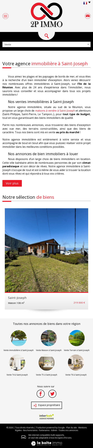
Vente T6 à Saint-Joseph (76, 375)
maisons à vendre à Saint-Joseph (55, 110)
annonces (35, 324)
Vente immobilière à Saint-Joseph (19, 350)
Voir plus (12, 183)
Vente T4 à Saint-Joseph (17, 375)
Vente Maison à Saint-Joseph (49, 350)
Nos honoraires (30, 430)
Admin (54, 430)
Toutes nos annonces (68, 430)
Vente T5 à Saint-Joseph (46, 375)
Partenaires (44, 430)
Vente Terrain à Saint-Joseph (76, 350)
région (75, 324)
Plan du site (71, 427)
